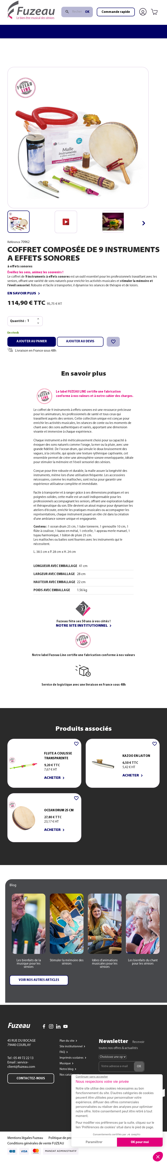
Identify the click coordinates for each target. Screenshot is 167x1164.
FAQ (63, 1057)
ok (87, 22)
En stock (13, 332)
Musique (65, 1068)
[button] (144, 223)
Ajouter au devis (80, 341)
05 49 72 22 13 (23, 1063)
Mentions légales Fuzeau (25, 1143)
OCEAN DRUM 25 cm (58, 810)
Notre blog (67, 1074)
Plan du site (67, 1046)
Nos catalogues (70, 1079)
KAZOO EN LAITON (136, 756)
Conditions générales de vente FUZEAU (35, 1148)
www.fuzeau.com (100, 5)
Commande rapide (116, 22)
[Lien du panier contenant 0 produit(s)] (155, 23)
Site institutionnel (71, 1051)
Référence (13, 242)
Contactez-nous (31, 1083)
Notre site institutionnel (82, 626)
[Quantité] (31, 321)
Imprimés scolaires (72, 1062)
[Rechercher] (77, 22)
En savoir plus (21, 293)
